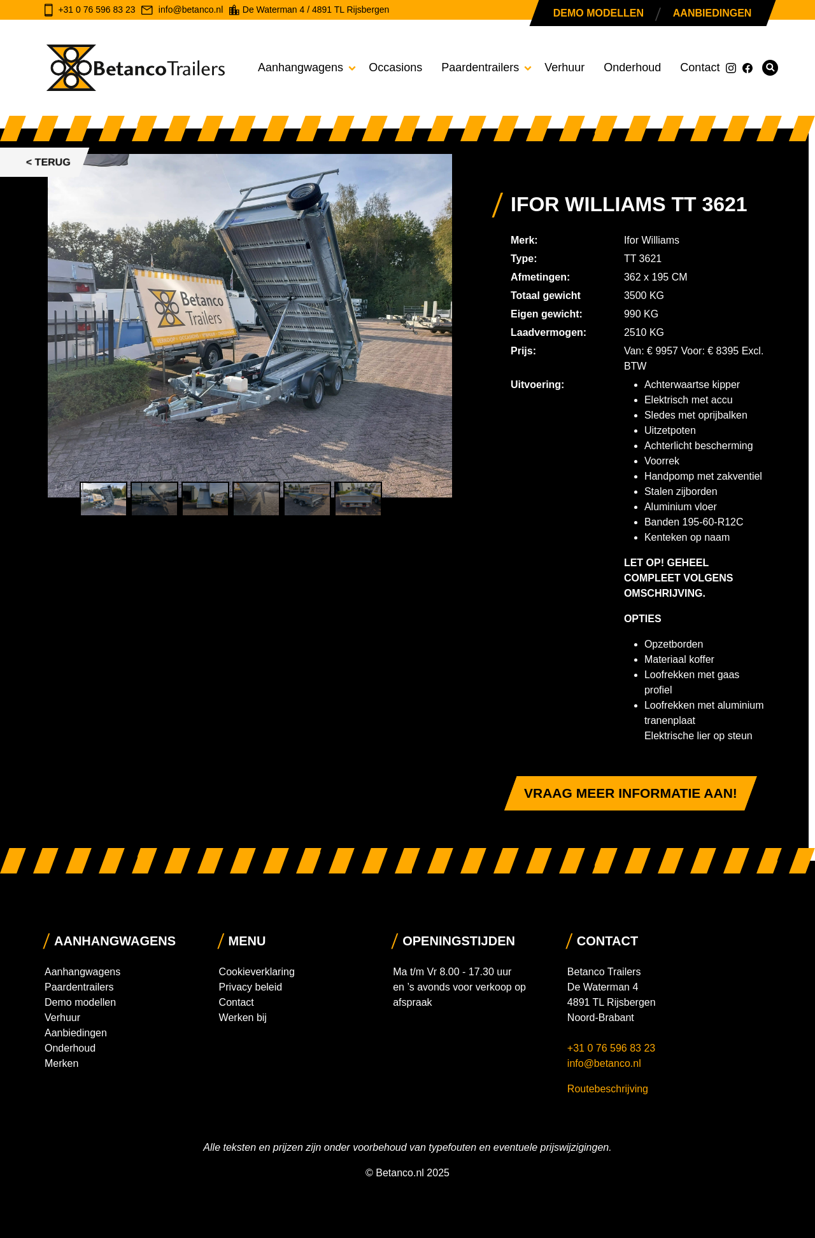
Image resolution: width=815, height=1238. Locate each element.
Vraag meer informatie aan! (630, 793)
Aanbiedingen (711, 13)
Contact (699, 67)
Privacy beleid (251, 987)
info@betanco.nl (604, 1063)
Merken (61, 1063)
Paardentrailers (480, 67)
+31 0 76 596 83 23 (612, 1048)
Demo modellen (598, 13)
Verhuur (564, 67)
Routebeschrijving (607, 1088)
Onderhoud (632, 67)
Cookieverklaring (257, 971)
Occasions (395, 67)
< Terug (48, 161)
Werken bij (243, 1017)
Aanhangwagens (300, 67)
